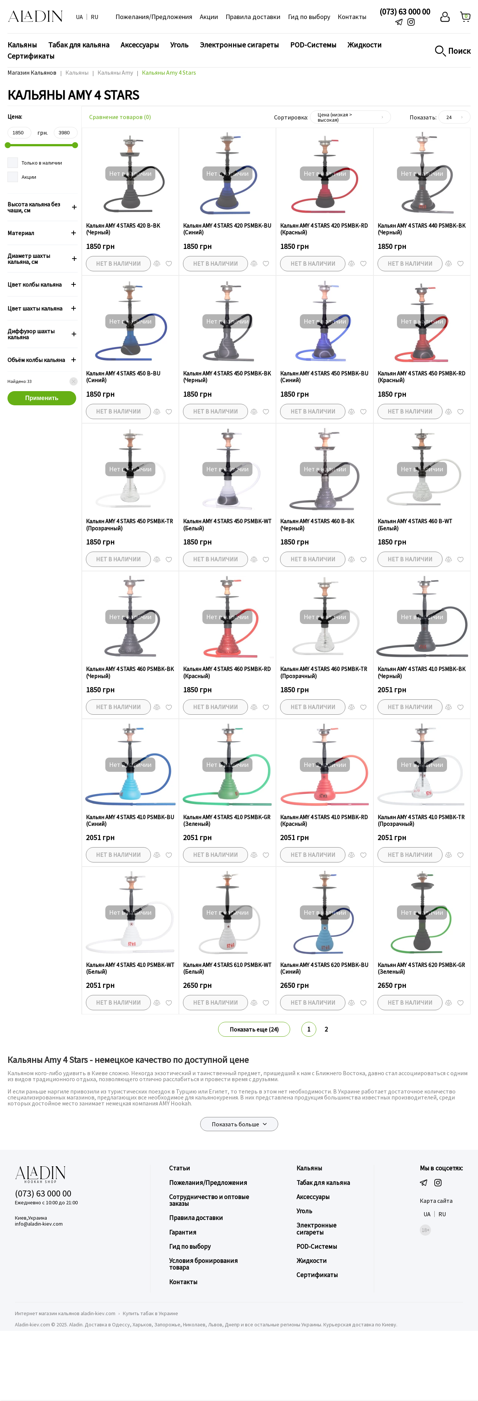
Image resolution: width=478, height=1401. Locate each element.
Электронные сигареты (239, 44)
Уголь (179, 44)
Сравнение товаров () (120, 117)
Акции (209, 16)
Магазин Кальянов (31, 72)
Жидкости (365, 44)
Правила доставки (253, 16)
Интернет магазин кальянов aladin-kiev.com (65, 1377)
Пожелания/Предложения (153, 16)
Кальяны (22, 44)
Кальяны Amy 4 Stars (170, 72)
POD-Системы (313, 44)
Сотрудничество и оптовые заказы (209, 1265)
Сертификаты (31, 55)
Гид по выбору (309, 16)
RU (94, 17)
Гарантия (182, 1296)
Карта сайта (436, 1266)
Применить (42, 398)
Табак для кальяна (78, 44)
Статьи (179, 1233)
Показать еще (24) (254, 1094)
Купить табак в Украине (150, 1377)
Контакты (352, 16)
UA (79, 17)
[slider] (8, 145)
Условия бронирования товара (203, 1328)
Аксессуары (140, 44)
